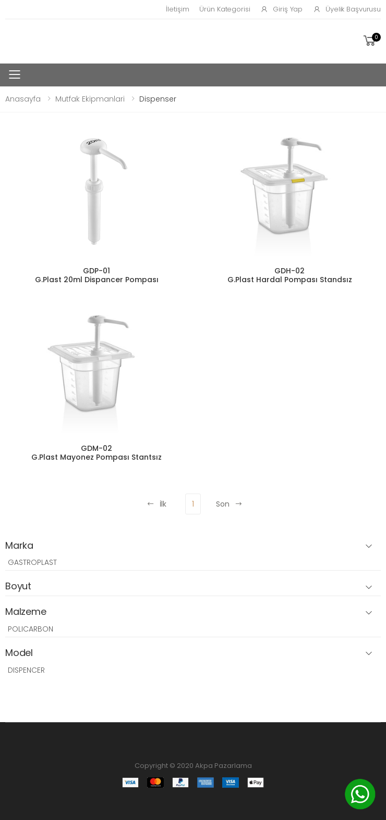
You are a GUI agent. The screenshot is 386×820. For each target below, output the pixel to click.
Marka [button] (19, 545)
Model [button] (19, 653)
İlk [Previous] (156, 504)
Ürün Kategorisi (224, 9)
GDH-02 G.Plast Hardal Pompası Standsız (289, 275)
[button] (371, 40)
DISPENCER (26, 670)
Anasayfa (23, 99)
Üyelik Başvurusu (347, 9)
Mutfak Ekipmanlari (90, 99)
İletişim (177, 9)
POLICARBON (30, 629)
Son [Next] (229, 504)
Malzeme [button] (25, 612)
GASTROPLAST (32, 562)
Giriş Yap (281, 9)
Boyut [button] (18, 586)
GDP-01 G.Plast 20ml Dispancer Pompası (97, 275)
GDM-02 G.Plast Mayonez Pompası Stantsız (96, 453)
